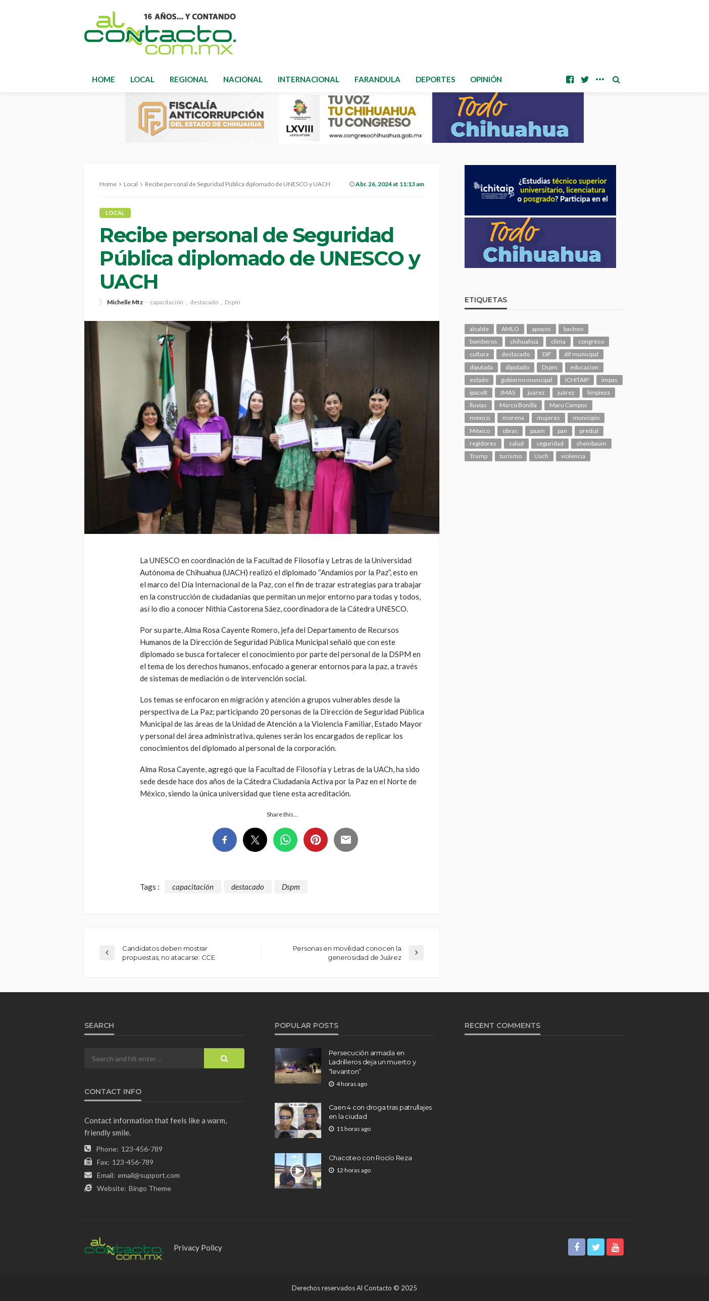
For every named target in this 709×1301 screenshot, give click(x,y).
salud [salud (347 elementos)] (516, 443)
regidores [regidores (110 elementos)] (483, 443)
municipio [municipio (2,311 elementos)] (586, 417)
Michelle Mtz (125, 302)
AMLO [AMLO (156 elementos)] (510, 329)
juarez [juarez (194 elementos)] (536, 392)
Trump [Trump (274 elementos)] (478, 456)
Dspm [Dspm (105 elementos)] (550, 367)
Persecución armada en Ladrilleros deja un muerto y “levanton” (372, 1062)
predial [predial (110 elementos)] (589, 431)
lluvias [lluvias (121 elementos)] (478, 405)
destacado (204, 302)
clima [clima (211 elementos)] (558, 341)
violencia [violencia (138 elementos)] (573, 456)
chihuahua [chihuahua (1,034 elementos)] (524, 341)
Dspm (232, 302)
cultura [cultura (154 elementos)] (479, 354)
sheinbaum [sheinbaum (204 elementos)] (591, 443)
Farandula (377, 79)
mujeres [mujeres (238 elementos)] (548, 417)
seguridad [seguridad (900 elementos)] (550, 443)
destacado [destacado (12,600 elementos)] (515, 354)
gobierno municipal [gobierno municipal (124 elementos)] (526, 380)
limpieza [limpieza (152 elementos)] (598, 392)
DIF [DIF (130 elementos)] (546, 354)
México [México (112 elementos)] (480, 431)
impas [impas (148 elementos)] (609, 380)
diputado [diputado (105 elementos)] (517, 367)
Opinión (486, 79)
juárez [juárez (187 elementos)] (566, 392)
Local (142, 79)
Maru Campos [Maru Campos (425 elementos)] (568, 405)
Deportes (435, 79)
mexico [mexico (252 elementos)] (480, 417)
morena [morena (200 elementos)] (513, 417)
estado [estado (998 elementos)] (479, 380)
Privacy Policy (198, 1247)
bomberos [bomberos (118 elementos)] (483, 341)
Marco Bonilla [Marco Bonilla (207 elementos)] (518, 405)
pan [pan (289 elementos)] (562, 431)
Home (103, 79)
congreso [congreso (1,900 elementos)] (591, 341)
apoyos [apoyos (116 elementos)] (541, 329)
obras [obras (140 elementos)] (510, 431)
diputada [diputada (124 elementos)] (481, 367)
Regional (189, 79)
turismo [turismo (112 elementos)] (511, 456)
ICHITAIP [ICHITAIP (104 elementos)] (577, 380)
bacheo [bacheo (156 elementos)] (573, 329)
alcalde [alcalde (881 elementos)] (479, 329)
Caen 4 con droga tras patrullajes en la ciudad (380, 1111)
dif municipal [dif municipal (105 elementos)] (581, 354)
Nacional (243, 79)
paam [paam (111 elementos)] (537, 431)
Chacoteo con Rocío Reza (370, 1158)
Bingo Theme (150, 1188)
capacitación (166, 302)
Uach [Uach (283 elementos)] (541, 456)
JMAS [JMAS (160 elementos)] (507, 392)
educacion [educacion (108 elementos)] (584, 367)
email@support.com (149, 1175)
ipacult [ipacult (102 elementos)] (478, 392)
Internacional (308, 79)
